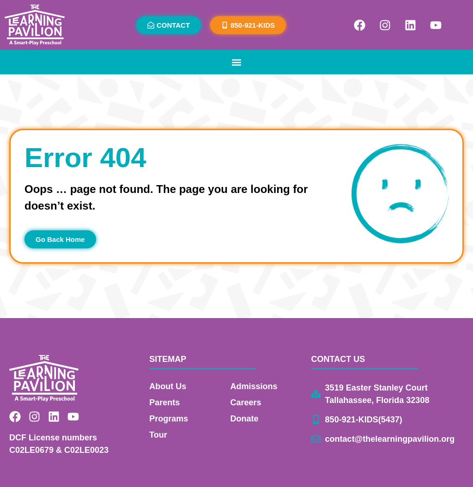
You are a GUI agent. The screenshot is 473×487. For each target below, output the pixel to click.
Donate (244, 418)
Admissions (253, 386)
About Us (167, 386)
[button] (236, 62)
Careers (245, 402)
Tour (158, 434)
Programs (168, 418)
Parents (164, 402)
